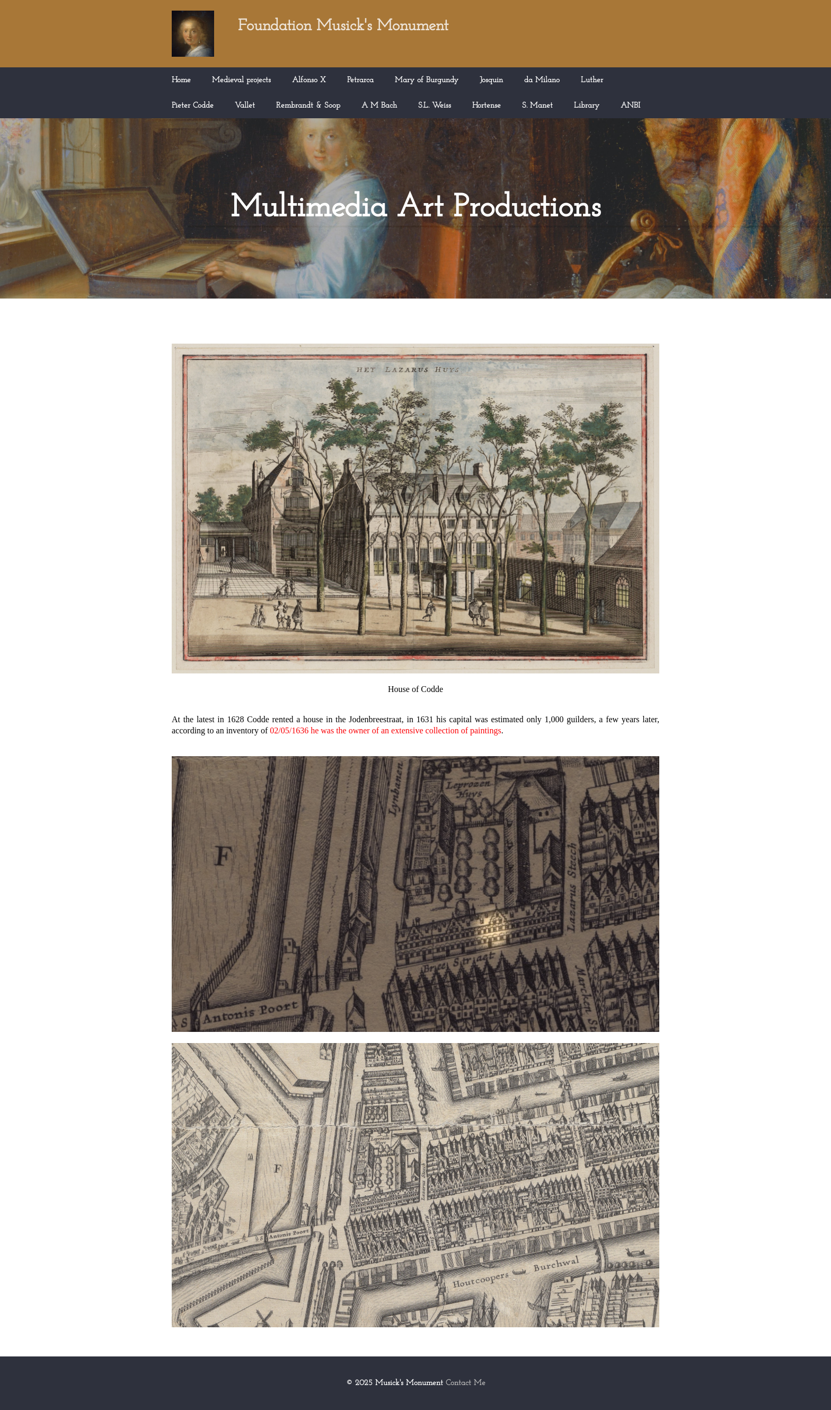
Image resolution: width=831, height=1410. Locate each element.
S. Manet (537, 106)
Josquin (491, 80)
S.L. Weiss (434, 106)
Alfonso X (309, 80)
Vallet (245, 106)
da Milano (542, 80)
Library (586, 106)
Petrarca (360, 80)
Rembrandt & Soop (308, 106)
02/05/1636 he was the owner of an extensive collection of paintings (385, 730)
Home (181, 80)
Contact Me (465, 1383)
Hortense (486, 106)
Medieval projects (241, 80)
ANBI (630, 106)
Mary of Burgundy (426, 80)
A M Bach (379, 106)
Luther (592, 80)
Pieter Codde (193, 106)
